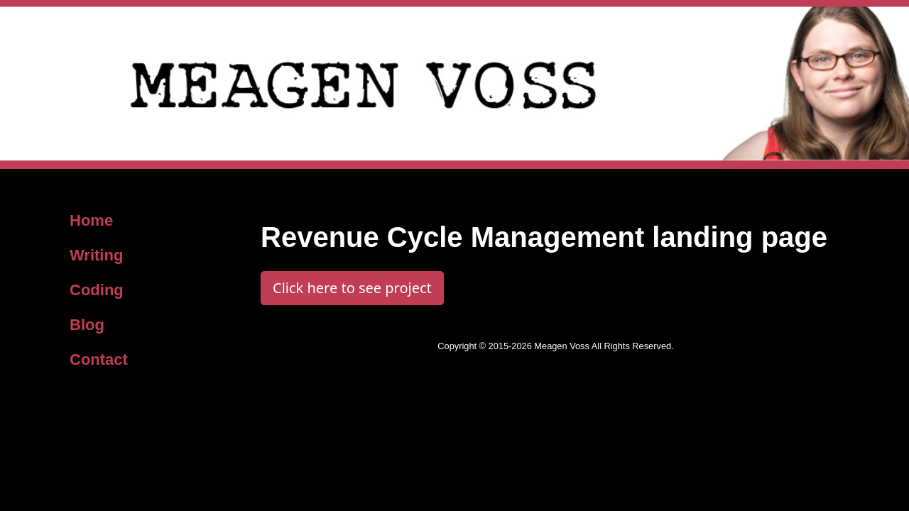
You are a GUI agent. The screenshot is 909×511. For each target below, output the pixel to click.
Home (91, 220)
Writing (96, 255)
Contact (99, 359)
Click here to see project (352, 287)
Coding (97, 290)
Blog (87, 325)
